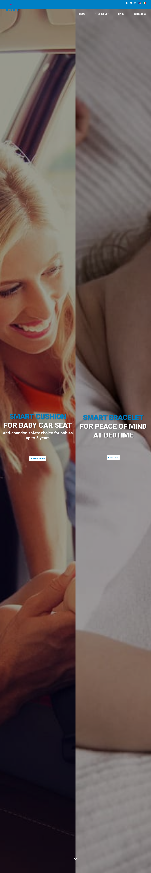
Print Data (113, 457)
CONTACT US (140, 14)
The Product (102, 14)
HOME (82, 14)
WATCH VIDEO (38, 458)
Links (121, 14)
